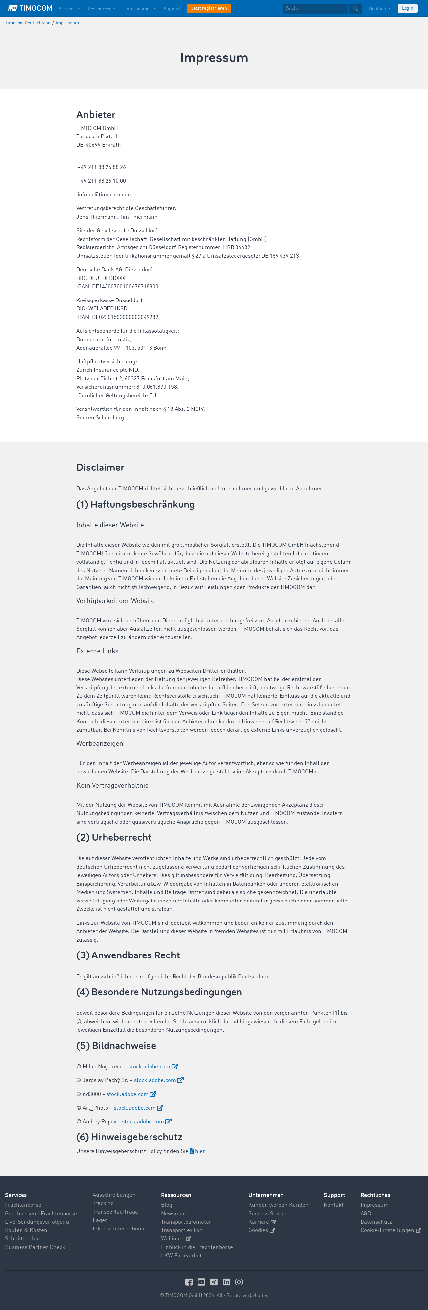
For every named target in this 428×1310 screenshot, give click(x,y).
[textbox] (323, 8)
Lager (100, 1220)
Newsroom (174, 1214)
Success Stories (267, 1214)
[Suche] (315, 8)
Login (407, 8)
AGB (366, 1214)
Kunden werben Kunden (278, 1205)
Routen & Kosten (26, 1230)
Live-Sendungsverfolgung (37, 1222)
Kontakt (334, 1205)
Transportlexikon (182, 1230)
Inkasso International (119, 1229)
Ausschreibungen (114, 1195)
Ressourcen (176, 1195)
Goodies (261, 1230)
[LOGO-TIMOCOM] (30, 8)
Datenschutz (376, 1222)
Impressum (375, 1205)
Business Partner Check (35, 1247)
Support (334, 1195)
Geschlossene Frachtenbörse (41, 1214)
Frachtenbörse (23, 1205)
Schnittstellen (22, 1239)
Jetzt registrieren (209, 8)
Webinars (176, 1239)
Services (16, 1195)
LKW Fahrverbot (181, 1256)
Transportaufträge (115, 1212)
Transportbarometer (186, 1222)
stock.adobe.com (149, 1067)
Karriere (262, 1222)
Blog (166, 1205)
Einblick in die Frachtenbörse (197, 1247)
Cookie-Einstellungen (391, 1230)
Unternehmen (266, 1195)
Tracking (103, 1203)
